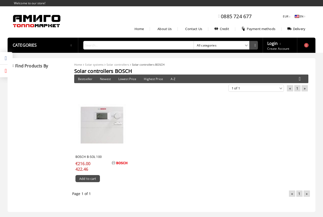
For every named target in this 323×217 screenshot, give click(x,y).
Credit (221, 29)
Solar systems (94, 64)
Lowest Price (127, 79)
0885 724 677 (236, 16)
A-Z (173, 79)
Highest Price (153, 79)
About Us (164, 29)
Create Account (278, 48)
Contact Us (193, 29)
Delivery (296, 29)
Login (272, 43)
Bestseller (85, 79)
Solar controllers (117, 64)
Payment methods (258, 29)
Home (139, 29)
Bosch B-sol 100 (88, 157)
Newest (105, 79)
